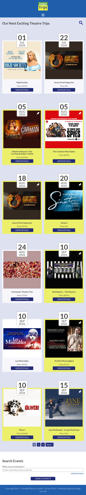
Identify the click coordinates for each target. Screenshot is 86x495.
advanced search (77, 473)
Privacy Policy (51, 488)
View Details (22, 90)
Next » (49, 444)
